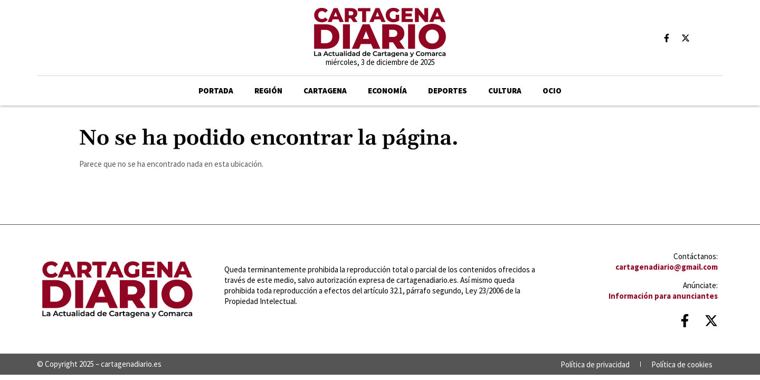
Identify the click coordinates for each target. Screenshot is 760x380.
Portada (215, 91)
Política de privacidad (595, 364)
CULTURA (504, 91)
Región (268, 91)
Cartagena (325, 91)
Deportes (447, 91)
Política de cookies (681, 364)
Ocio (552, 91)
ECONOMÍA (387, 91)
